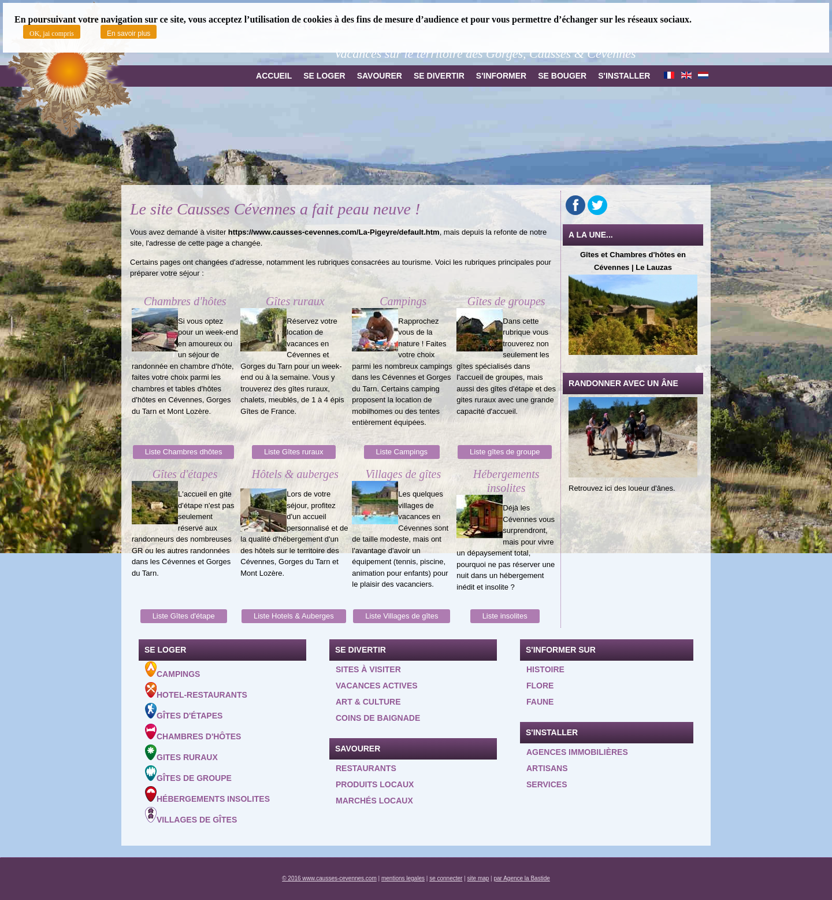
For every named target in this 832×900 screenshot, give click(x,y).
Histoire (545, 669)
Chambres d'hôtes (193, 732)
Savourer (379, 75)
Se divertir (439, 75)
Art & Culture (368, 701)
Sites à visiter (368, 669)
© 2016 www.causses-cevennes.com (329, 878)
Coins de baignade (378, 718)
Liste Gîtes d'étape (184, 616)
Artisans (547, 768)
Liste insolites (505, 616)
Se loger (324, 75)
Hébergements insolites (207, 794)
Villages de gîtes (191, 815)
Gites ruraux (181, 753)
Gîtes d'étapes (183, 711)
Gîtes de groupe (188, 774)
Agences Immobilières (577, 752)
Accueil (274, 75)
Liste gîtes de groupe (505, 451)
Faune (540, 701)
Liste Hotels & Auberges (294, 616)
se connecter (445, 878)
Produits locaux (375, 784)
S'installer (624, 75)
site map (478, 878)
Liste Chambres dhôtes (183, 451)
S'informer (501, 75)
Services (546, 784)
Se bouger (562, 75)
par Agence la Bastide (522, 878)
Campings (172, 670)
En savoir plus (128, 33)
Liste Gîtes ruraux (294, 451)
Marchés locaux (374, 800)
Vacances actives (377, 685)
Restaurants (366, 768)
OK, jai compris (51, 33)
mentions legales (403, 878)
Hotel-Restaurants (196, 690)
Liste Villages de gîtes (401, 616)
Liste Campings (402, 451)
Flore (540, 685)
